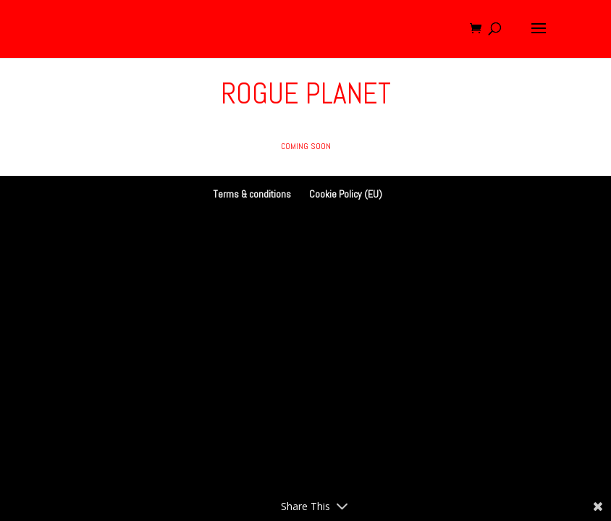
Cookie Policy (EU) (345, 193)
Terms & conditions (252, 193)
